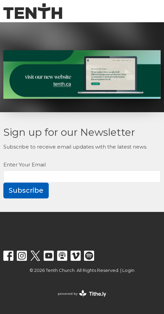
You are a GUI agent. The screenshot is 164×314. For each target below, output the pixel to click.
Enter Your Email (24, 164)
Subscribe (26, 190)
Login (128, 270)
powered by (82, 293)
